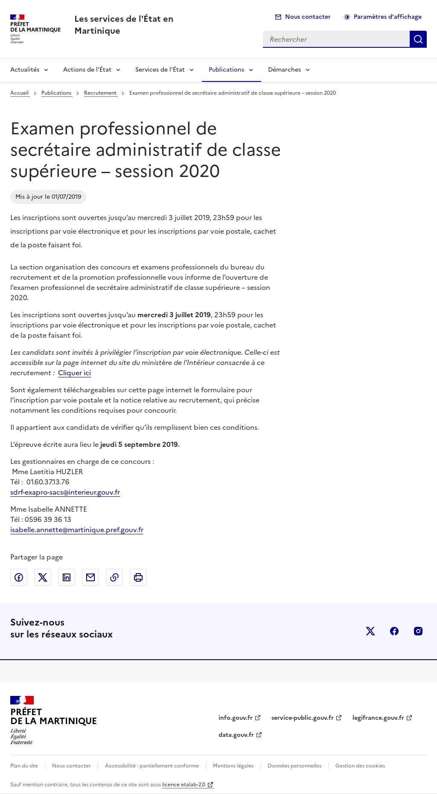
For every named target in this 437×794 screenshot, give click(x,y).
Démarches (284, 69)
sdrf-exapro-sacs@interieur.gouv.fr (65, 492)
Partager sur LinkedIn (66, 577)
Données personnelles (294, 766)
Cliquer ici (74, 373)
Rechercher (418, 39)
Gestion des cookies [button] (360, 766)
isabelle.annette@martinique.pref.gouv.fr (76, 530)
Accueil (20, 93)
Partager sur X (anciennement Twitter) (42, 577)
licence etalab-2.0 (183, 784)
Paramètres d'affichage (388, 16)
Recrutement (101, 93)
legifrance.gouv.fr (378, 717)
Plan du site (24, 766)
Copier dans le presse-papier (114, 577)
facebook (394, 631)
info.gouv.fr (235, 717)
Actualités (24, 69)
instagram (418, 631)
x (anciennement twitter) (370, 631)
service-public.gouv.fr (302, 717)
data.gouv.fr (236, 734)
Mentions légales (233, 766)
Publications (226, 69)
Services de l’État (160, 69)
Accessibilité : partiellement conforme (152, 766)
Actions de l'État (87, 69)
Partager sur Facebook (18, 577)
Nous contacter (308, 16)
